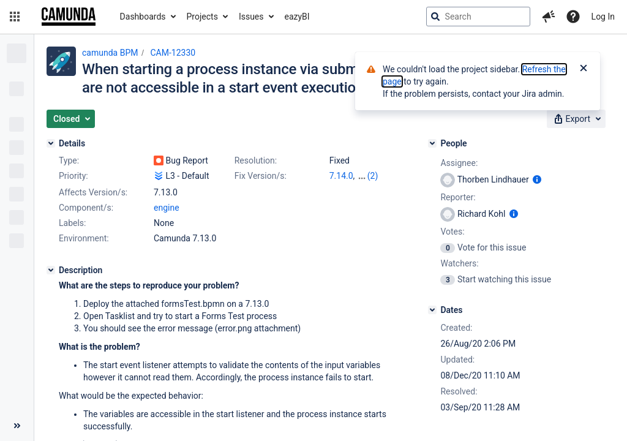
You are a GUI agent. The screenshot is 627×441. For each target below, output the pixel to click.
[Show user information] (537, 179)
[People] (432, 143)
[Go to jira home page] (69, 16)
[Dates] (432, 310)
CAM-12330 (172, 53)
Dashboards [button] (143, 16)
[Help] (573, 16)
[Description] (51, 270)
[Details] (51, 143)
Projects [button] (202, 16)
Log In (603, 16)
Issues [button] (251, 16)
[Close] (583, 69)
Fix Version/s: (261, 176)
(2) (372, 176)
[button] (14, 16)
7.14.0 (341, 176)
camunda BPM (110, 53)
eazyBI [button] (297, 16)
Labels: (72, 223)
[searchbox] (478, 16)
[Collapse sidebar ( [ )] (17, 426)
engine (166, 208)
